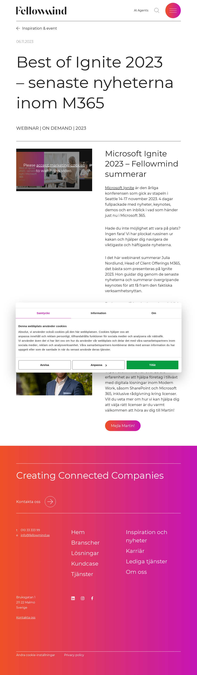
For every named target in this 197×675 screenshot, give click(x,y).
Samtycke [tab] (43, 313)
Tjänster (82, 574)
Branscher (85, 542)
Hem (78, 532)
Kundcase (84, 563)
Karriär (135, 551)
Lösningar (85, 553)
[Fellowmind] (42, 10)
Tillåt (152, 364)
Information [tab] (98, 313)
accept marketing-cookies (60, 165)
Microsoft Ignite (119, 188)
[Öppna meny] (173, 10)
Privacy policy (74, 655)
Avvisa (44, 364)
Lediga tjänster (146, 561)
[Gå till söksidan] (156, 10)
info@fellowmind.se (35, 535)
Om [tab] (153, 313)
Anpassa (99, 364)
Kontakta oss (25, 617)
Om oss (136, 571)
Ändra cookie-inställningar (35, 655)
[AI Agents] (141, 10)
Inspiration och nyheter (146, 536)
